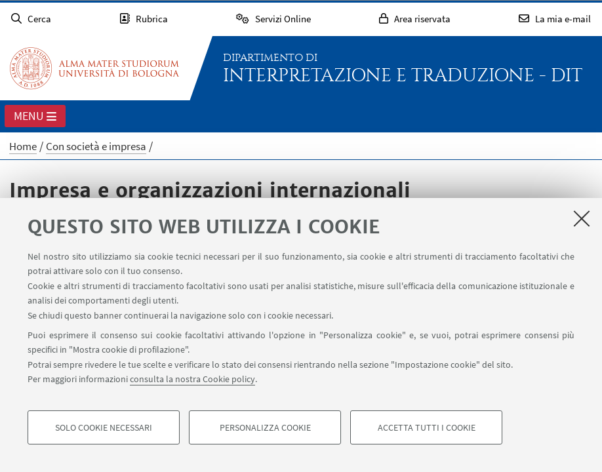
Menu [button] (35, 116)
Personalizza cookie (265, 427)
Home (23, 146)
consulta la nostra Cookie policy (192, 379)
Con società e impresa (96, 146)
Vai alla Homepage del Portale (94, 68)
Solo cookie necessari (103, 427)
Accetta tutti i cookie (426, 427)
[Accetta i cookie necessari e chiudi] (581, 218)
